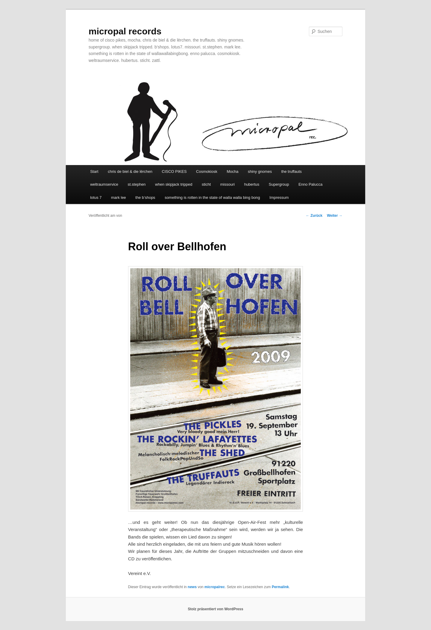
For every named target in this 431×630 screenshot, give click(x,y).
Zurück (314, 215)
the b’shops (145, 197)
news (192, 587)
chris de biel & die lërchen (130, 171)
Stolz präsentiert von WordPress (215, 609)
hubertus (251, 184)
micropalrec (214, 587)
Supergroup (279, 184)
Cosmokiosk (206, 171)
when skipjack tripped (173, 184)
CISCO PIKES (174, 171)
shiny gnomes (260, 171)
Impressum (279, 197)
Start (94, 171)
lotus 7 (95, 197)
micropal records (125, 31)
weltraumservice (104, 184)
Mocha (232, 171)
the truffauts (291, 171)
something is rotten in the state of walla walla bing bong (212, 197)
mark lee (118, 197)
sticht (206, 184)
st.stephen (137, 184)
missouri (227, 184)
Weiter (334, 215)
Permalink (280, 587)
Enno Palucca (310, 184)
